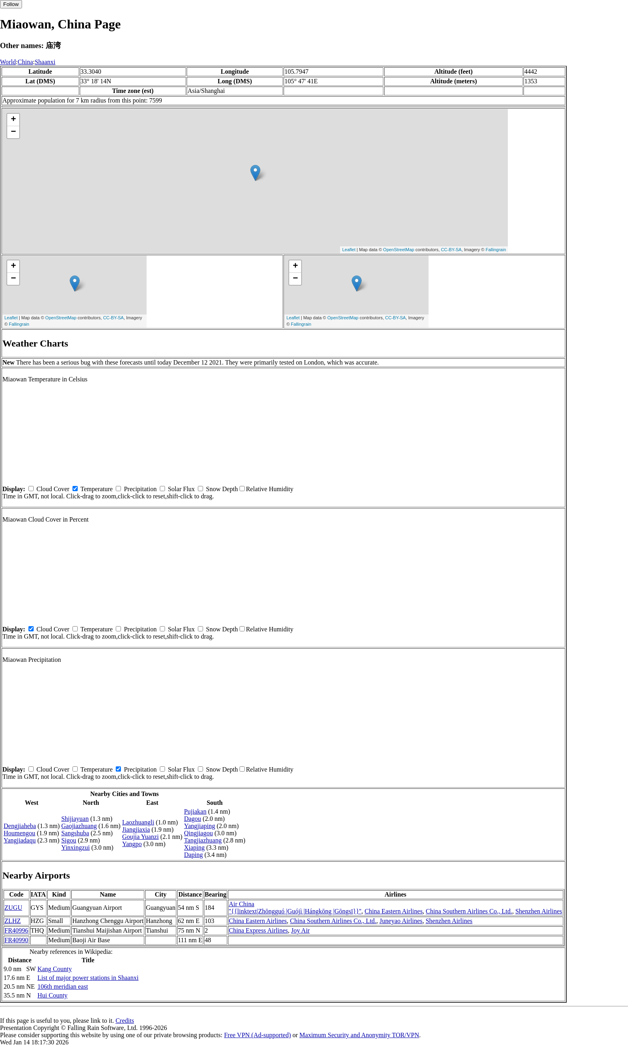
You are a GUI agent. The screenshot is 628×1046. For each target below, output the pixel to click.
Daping (193, 854)
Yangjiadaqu (20, 840)
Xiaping (194, 847)
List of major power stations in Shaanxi (87, 977)
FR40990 (16, 940)
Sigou (68, 840)
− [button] (13, 132)
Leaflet (348, 249)
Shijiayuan (75, 818)
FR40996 (16, 930)
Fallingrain (496, 249)
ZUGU (13, 907)
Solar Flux (181, 489)
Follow (11, 4)
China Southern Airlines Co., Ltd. (469, 911)
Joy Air (300, 930)
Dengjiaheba (20, 825)
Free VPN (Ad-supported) (257, 1035)
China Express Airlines (258, 930)
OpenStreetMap (399, 249)
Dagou (192, 818)
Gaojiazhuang (79, 825)
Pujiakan (195, 811)
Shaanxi (45, 61)
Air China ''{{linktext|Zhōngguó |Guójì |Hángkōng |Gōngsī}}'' (295, 908)
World (8, 61)
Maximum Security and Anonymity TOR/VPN (359, 1035)
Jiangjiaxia (136, 829)
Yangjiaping (199, 825)
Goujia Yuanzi (140, 836)
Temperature (97, 489)
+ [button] (13, 120)
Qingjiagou (198, 833)
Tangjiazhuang (202, 840)
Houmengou (19, 833)
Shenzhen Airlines (538, 911)
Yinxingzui (75, 847)
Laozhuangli (138, 822)
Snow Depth (222, 489)
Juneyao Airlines (401, 920)
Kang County (54, 968)
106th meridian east (62, 986)
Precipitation (140, 489)
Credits (124, 1020)
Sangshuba (75, 833)
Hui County (52, 995)
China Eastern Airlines (393, 911)
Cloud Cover (52, 489)
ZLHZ (12, 920)
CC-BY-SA (451, 249)
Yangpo (132, 843)
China (25, 61)
